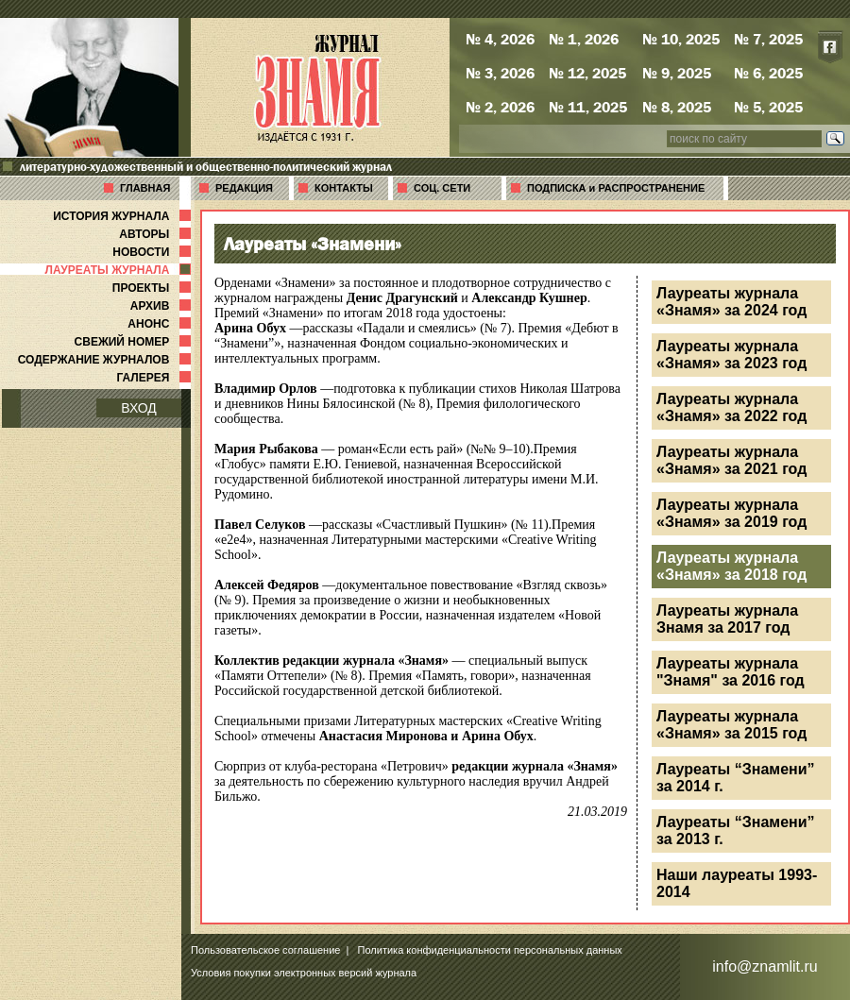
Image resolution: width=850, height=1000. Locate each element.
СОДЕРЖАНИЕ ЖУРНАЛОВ (106, 359)
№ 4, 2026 (500, 38)
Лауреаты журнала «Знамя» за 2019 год (731, 513)
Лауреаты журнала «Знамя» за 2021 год (731, 460)
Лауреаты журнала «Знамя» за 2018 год (731, 566)
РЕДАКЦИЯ (244, 188)
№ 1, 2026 (584, 38)
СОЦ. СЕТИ (442, 188)
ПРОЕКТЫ (153, 288)
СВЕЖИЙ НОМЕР (135, 341)
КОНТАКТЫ (343, 188)
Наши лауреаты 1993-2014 (736, 883)
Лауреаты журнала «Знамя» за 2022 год (731, 407)
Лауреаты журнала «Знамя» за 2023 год (731, 354)
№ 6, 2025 (768, 72)
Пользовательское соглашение (265, 950)
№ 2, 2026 (500, 106)
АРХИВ (162, 306)
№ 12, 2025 (587, 72)
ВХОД (139, 407)
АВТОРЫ (157, 234)
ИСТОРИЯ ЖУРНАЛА (124, 216)
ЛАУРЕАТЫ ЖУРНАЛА (120, 270)
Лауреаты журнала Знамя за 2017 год (727, 619)
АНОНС (161, 324)
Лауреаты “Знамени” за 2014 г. (735, 777)
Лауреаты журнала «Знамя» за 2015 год (731, 724)
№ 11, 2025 (588, 106)
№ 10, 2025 (681, 38)
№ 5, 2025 (768, 106)
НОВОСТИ (153, 252)
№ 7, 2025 (768, 38)
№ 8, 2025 (676, 106)
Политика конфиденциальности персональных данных (490, 950)
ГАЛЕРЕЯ (155, 377)
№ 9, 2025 (676, 72)
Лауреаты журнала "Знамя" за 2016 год (730, 671)
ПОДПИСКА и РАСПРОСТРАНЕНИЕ (616, 188)
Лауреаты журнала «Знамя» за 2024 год (731, 301)
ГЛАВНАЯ (145, 188)
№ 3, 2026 (500, 72)
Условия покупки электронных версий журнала (303, 972)
